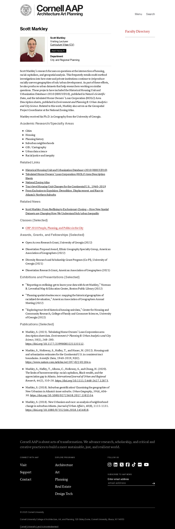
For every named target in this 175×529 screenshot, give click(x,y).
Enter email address (118, 479)
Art (57, 472)
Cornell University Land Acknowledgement (39, 527)
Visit (23, 465)
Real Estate (63, 486)
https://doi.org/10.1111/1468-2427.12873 (81, 380)
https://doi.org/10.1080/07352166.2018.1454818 (57, 410)
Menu (138, 14)
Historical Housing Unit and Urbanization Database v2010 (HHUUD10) (66, 170)
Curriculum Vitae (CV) (62, 45)
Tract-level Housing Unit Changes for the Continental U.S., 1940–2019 (65, 186)
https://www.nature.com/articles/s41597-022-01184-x (58, 362)
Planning (61, 479)
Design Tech (63, 493)
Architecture (64, 465)
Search (150, 14)
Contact (25, 479)
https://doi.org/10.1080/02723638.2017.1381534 (61, 395)
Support (25, 472)
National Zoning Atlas (37, 182)
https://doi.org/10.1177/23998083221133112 (54, 344)
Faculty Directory (137, 31)
